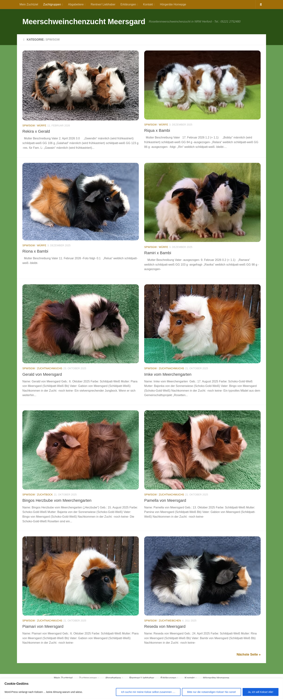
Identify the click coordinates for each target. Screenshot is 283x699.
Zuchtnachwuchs (49, 368)
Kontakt (148, 4)
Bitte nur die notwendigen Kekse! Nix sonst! (211, 692)
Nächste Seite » (249, 654)
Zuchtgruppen (52, 4)
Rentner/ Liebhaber (103, 4)
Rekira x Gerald (36, 131)
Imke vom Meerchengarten (167, 374)
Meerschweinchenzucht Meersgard (83, 21)
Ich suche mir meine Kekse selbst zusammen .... (148, 692)
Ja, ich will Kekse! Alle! (260, 692)
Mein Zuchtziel (28, 4)
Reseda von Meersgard (165, 626)
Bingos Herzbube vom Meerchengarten (57, 500)
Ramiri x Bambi (157, 253)
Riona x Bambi (35, 251)
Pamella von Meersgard (165, 500)
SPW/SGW (28, 125)
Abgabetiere (76, 4)
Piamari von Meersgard (42, 626)
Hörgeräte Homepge (173, 4)
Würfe (41, 125)
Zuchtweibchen (170, 620)
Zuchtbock (45, 494)
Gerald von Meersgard (42, 374)
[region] (141, 688)
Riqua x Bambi (157, 130)
